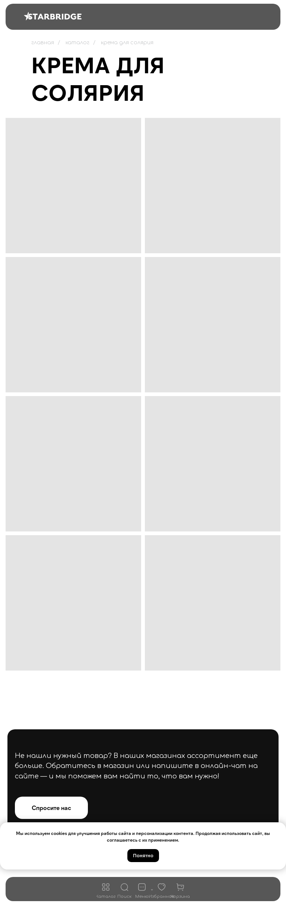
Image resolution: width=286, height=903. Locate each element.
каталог (77, 42)
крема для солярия (127, 42)
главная (42, 42)
